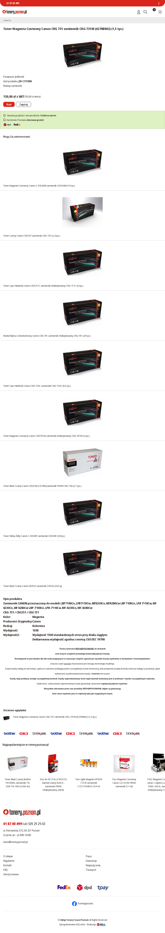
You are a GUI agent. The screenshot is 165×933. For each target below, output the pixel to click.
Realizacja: (96, 924)
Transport (91, 870)
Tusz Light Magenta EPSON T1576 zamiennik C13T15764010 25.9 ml (88, 783)
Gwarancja (91, 861)
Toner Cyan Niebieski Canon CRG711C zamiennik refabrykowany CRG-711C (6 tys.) (43, 285)
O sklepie (8, 856)
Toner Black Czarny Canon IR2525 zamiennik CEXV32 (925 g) (32, 586)
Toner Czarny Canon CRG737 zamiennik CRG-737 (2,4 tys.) (31, 235)
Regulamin (8, 861)
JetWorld (19, 77)
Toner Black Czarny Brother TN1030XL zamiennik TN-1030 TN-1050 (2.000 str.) (18, 783)
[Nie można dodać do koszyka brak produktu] (9, 104)
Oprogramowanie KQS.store (72, 924)
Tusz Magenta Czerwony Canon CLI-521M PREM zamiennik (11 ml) (124, 783)
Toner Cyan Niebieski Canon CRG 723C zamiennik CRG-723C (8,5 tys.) (37, 385)
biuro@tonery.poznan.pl (15, 842)
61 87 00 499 (12, 3)
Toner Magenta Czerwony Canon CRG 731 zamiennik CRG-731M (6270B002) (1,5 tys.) (55, 716)
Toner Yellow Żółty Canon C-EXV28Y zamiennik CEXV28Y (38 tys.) (34, 535)
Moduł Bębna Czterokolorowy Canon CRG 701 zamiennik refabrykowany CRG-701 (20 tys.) (47, 335)
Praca (89, 856)
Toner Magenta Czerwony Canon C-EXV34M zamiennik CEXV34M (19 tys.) (39, 185)
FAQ (5, 870)
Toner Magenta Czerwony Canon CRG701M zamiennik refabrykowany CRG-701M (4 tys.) (46, 435)
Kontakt (7, 865)
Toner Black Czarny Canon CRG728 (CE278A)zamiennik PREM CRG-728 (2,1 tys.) (42, 485)
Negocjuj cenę (93, 865)
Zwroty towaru (11, 874)
